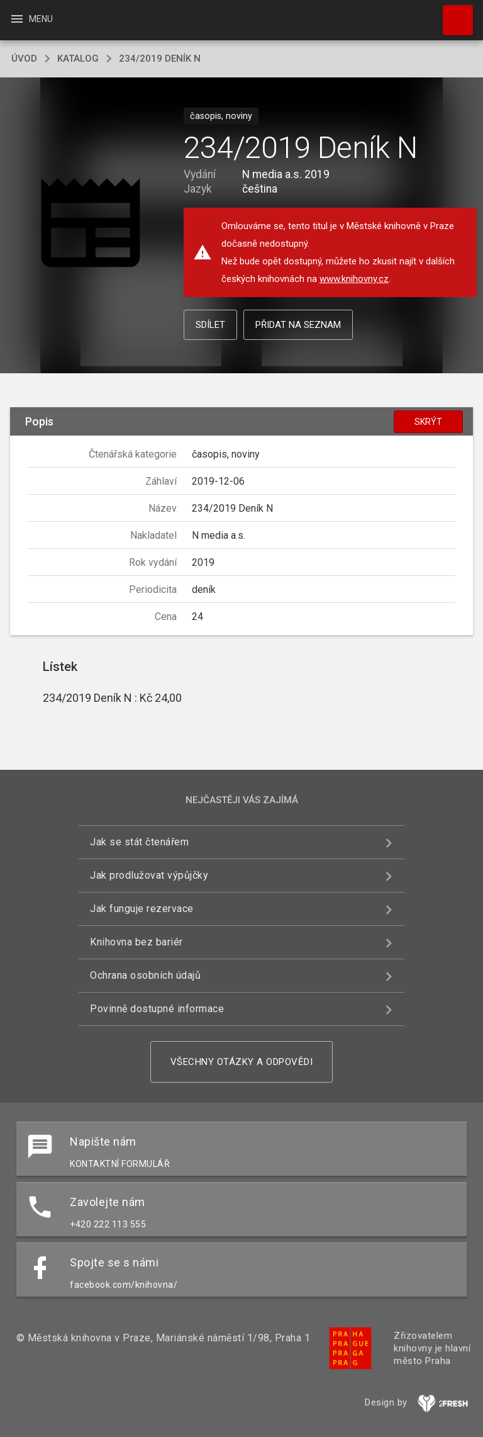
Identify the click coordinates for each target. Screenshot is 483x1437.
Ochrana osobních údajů (145, 975)
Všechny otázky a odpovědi (241, 1062)
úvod (24, 58)
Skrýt (428, 422)
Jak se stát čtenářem (139, 842)
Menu (31, 18)
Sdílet (210, 324)
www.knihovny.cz (354, 279)
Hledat (452, 13)
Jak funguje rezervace (142, 909)
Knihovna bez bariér (136, 942)
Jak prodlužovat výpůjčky (149, 875)
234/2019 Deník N (160, 58)
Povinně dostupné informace (157, 1009)
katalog (78, 58)
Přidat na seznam (298, 324)
